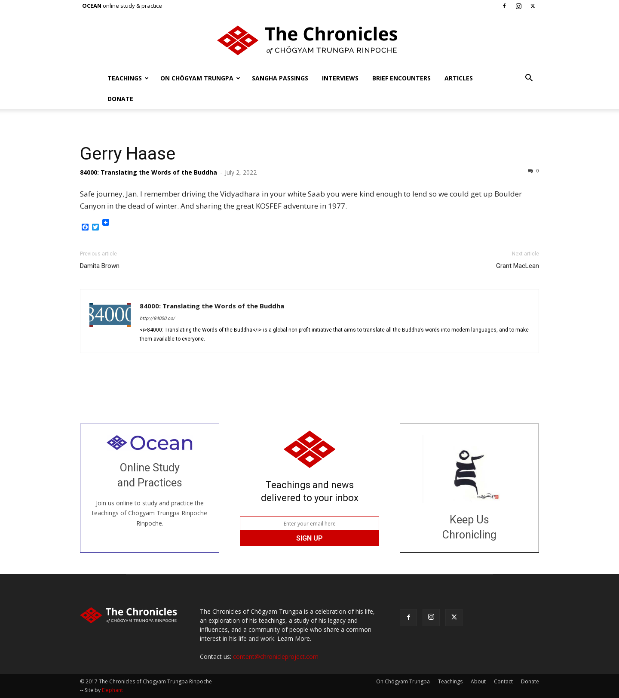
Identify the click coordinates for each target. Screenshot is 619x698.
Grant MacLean (517, 266)
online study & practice (122, 5)
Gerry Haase (127, 153)
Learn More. (294, 638)
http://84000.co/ (157, 318)
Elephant (112, 690)
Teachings (128, 78)
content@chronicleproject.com (276, 656)
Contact (503, 681)
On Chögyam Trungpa (200, 78)
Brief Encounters (401, 78)
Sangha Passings (280, 78)
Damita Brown (100, 266)
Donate (120, 99)
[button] (528, 79)
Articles (458, 78)
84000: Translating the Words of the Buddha (148, 172)
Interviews (340, 78)
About (478, 681)
